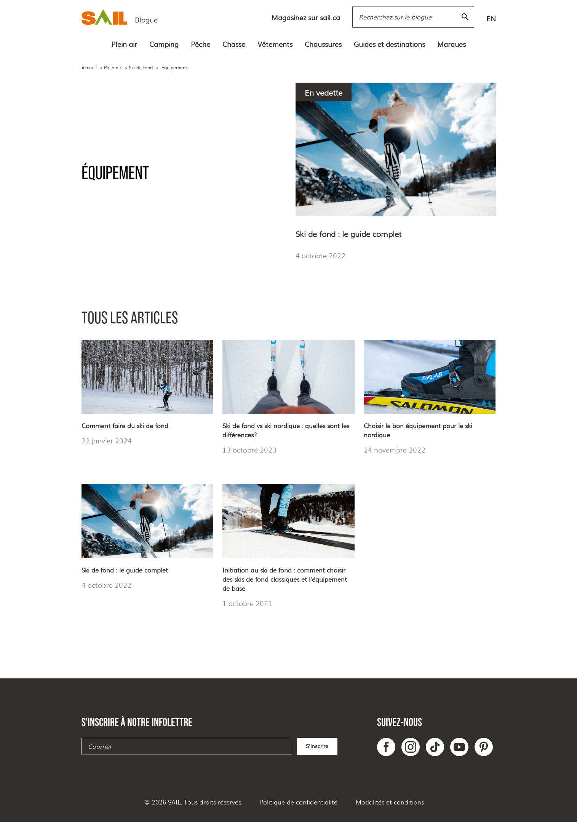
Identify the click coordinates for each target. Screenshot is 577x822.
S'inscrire (317, 746)
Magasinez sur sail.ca (306, 17)
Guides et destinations (389, 44)
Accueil (89, 67)
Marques (451, 44)
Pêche (200, 44)
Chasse (233, 44)
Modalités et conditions (390, 802)
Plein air (124, 44)
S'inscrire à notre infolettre (137, 721)
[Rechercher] (465, 16)
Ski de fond (141, 67)
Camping (164, 44)
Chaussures (323, 44)
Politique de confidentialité (298, 802)
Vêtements (274, 44)
